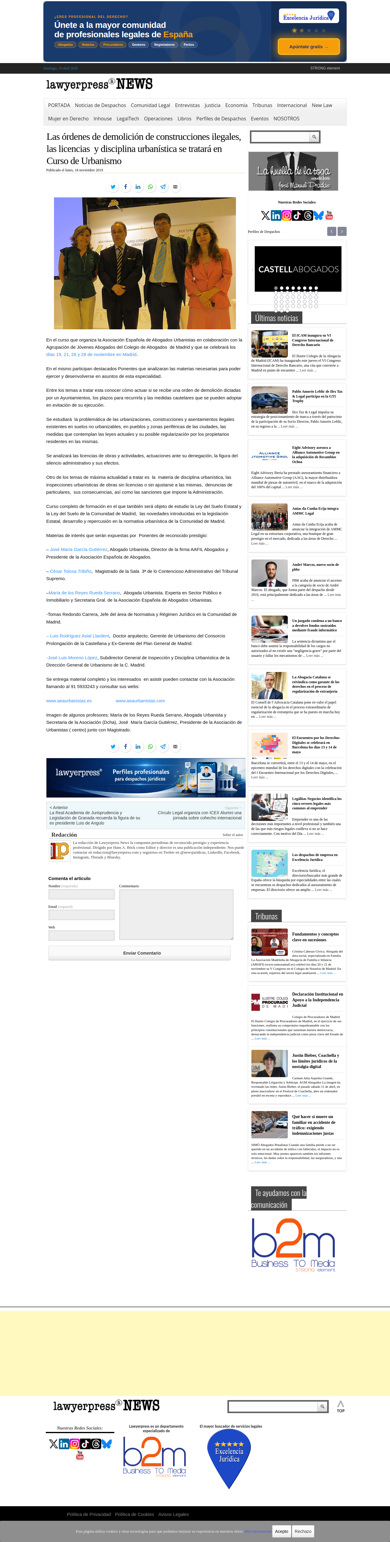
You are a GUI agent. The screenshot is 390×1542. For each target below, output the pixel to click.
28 (293, 302)
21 (299, 297)
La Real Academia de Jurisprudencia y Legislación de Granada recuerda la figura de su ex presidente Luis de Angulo (95, 817)
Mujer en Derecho (68, 118)
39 (310, 306)
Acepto (274, 1531)
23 (310, 297)
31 (310, 302)
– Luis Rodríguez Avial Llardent (77, 635)
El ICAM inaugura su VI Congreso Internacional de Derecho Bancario (313, 340)
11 (287, 292)
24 (316, 297)
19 (287, 297)
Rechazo (295, 1531)
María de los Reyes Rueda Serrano (84, 592)
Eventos (260, 118)
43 (287, 311)
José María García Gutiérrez (78, 549)
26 (282, 302)
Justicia (212, 105)
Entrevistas (187, 105)
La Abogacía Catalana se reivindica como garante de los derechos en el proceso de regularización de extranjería (316, 684)
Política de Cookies (134, 1514)
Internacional (292, 105)
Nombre (63, 886)
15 (310, 292)
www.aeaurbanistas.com (140, 700)
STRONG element (325, 68)
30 (305, 302)
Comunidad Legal (150, 105)
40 (316, 306)
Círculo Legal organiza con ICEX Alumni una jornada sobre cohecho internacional (199, 815)
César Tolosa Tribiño (70, 571)
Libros (184, 118)
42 (282, 311)
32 (316, 302)
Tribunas (262, 105)
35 (287, 306)
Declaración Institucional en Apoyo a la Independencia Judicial (317, 999)
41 (276, 311)
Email (61, 907)
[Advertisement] (195, 1353)
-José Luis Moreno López (71, 657)
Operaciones (158, 118)
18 (282, 297)
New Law (322, 105)
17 (276, 297)
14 (305, 292)
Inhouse (103, 118)
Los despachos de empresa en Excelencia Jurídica (315, 857)
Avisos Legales (173, 1514)
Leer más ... (308, 370)
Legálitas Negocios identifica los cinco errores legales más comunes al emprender (317, 803)
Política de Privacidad (89, 1514)
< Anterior (59, 807)
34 (282, 306)
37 (299, 306)
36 (293, 306)
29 (299, 302)
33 (276, 306)
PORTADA (59, 105)
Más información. (252, 1531)
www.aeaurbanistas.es (69, 700)
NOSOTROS (287, 118)
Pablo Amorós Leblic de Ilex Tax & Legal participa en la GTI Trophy (317, 396)
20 (293, 297)
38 (305, 306)
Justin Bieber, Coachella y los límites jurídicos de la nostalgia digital (315, 1061)
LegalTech (128, 118)
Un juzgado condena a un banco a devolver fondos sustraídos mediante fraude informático (317, 625)
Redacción (64, 834)
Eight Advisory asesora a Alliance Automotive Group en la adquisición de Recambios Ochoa (316, 454)
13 (299, 292)
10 (282, 292)
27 (287, 302)
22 (305, 297)
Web (52, 927)
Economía (236, 105)
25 (276, 302)
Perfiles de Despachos (221, 118)
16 (316, 292)
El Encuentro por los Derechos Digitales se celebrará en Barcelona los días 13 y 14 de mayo (316, 745)
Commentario (129, 886)
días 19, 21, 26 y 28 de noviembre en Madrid (91, 354)
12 (293, 292)
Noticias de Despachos (100, 105)
